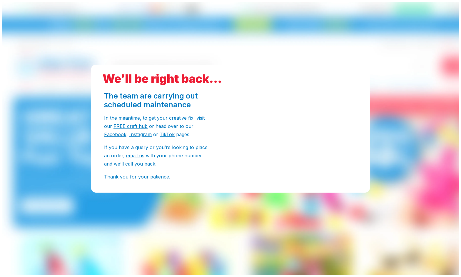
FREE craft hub (130, 126)
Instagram (140, 134)
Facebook (115, 134)
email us (135, 155)
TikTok (167, 134)
